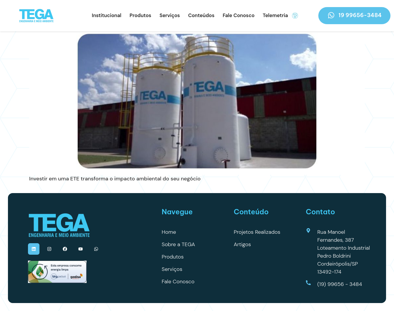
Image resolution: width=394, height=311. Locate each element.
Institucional (106, 15)
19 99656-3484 (354, 15)
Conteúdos (201, 15)
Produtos (140, 15)
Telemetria (281, 15)
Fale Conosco (238, 15)
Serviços (170, 15)
